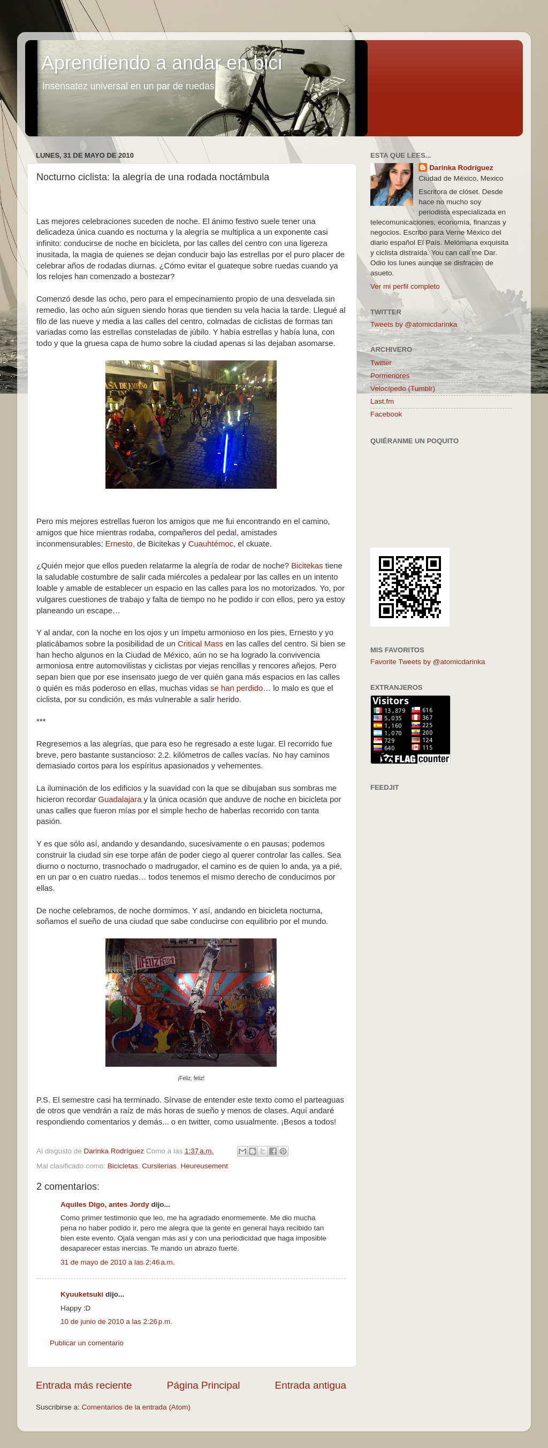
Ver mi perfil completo (405, 286)
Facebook (386, 414)
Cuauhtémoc (210, 544)
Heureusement (204, 1166)
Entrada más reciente (84, 1385)
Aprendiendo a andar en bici (161, 63)
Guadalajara (121, 799)
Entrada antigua (310, 1385)
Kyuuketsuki (81, 1294)
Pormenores (390, 376)
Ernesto (119, 544)
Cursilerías (159, 1166)
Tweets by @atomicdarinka (413, 324)
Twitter (381, 363)
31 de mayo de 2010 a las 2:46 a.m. (117, 1262)
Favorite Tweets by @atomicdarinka (427, 662)
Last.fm (382, 401)
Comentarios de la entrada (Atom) (136, 1407)
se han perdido (236, 688)
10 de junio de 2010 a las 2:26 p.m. (116, 1322)
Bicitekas (307, 565)
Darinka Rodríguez (461, 168)
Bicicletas (123, 1166)
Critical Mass (200, 644)
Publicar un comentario (87, 1343)
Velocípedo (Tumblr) (402, 388)
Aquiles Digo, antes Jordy (104, 1204)
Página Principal (203, 1385)
